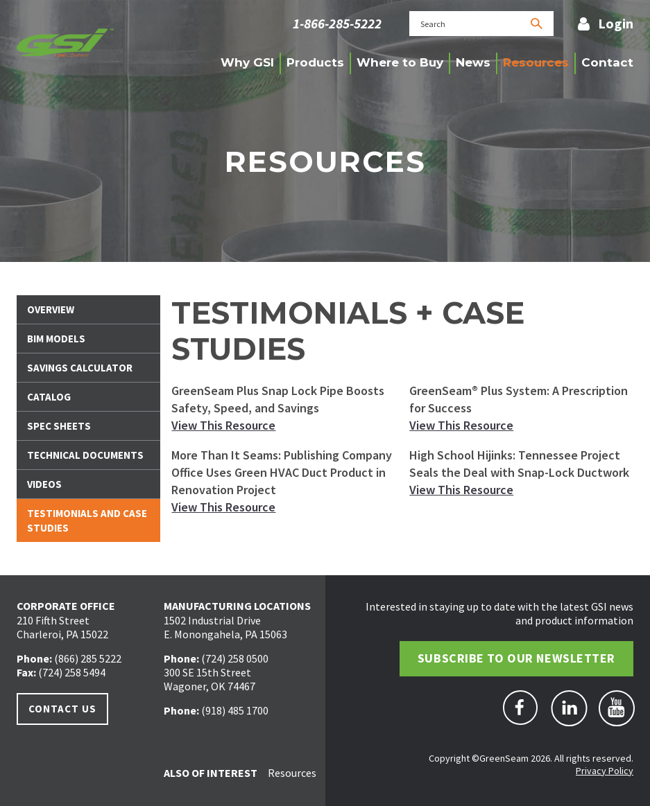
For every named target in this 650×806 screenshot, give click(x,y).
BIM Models (56, 338)
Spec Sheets (59, 425)
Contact (607, 62)
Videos (44, 484)
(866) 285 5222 (87, 658)
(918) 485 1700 (234, 710)
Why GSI (247, 62)
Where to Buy (400, 62)
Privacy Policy (604, 770)
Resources (536, 62)
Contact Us (62, 708)
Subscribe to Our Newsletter (516, 658)
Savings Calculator (79, 367)
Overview (50, 309)
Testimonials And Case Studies (87, 520)
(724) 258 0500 (234, 658)
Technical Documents (85, 455)
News (473, 62)
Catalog (49, 396)
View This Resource (223, 425)
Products (315, 62)
